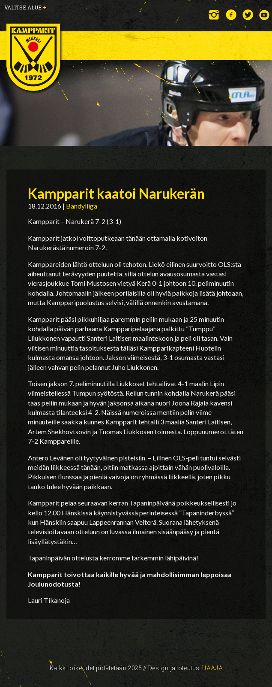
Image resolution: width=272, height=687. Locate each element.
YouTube (264, 14)
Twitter (247, 14)
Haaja (212, 668)
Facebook (231, 14)
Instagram (214, 14)
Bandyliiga (81, 206)
